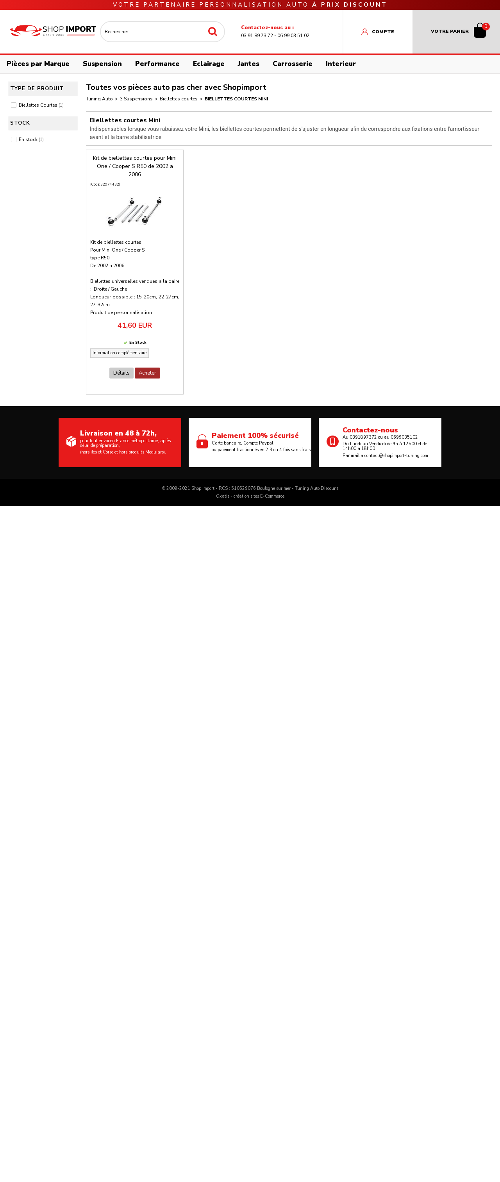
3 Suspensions (136, 99)
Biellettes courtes (179, 99)
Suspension (102, 63)
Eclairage (209, 63)
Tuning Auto (99, 99)
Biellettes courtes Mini (236, 99)
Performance (157, 63)
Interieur (341, 63)
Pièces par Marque (38, 63)
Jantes (248, 63)
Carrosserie (292, 63)
